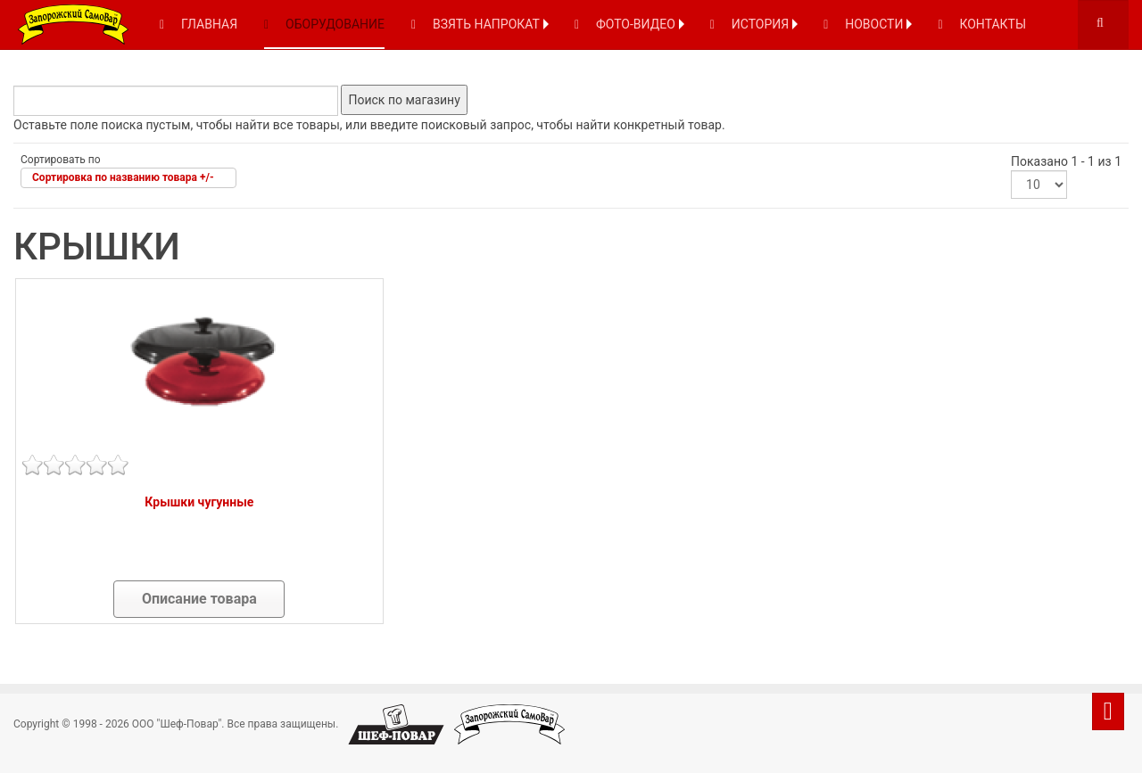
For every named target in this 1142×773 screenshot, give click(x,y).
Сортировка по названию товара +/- (123, 177)
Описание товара (199, 598)
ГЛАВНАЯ (198, 24)
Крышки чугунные (199, 502)
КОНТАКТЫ (982, 24)
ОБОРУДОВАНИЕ (324, 24)
